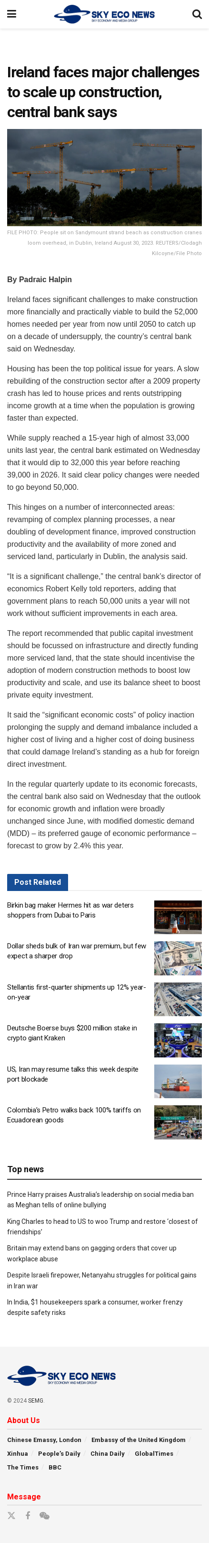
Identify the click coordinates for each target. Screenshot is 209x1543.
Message (24, 1496)
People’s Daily (59, 1453)
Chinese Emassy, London (44, 1439)
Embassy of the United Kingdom (138, 1439)
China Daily (107, 1453)
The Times (23, 1467)
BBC (55, 1467)
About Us (23, 1420)
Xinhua (17, 1453)
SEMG (35, 1400)
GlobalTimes (154, 1453)
